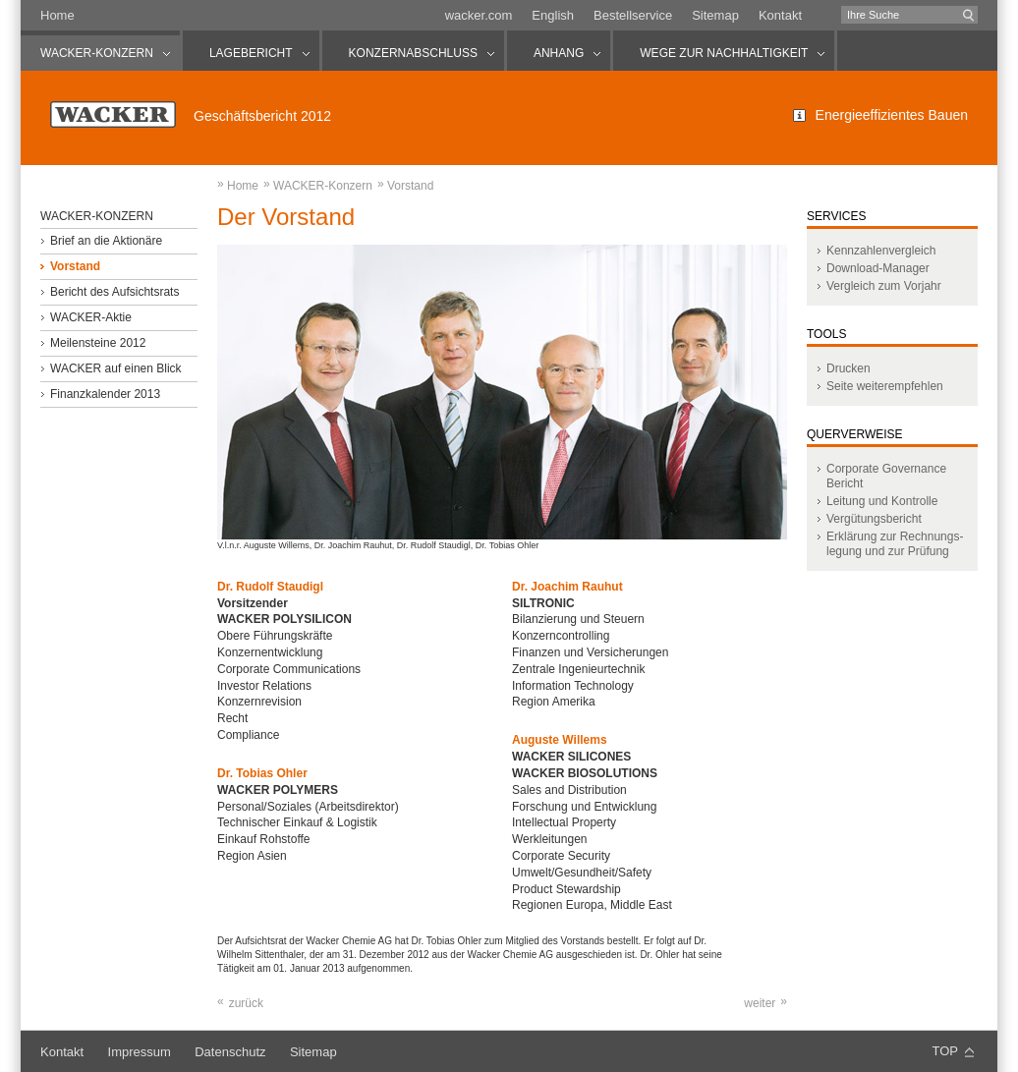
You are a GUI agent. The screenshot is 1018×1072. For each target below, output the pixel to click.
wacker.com (479, 15)
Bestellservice (633, 15)
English (553, 15)
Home (57, 15)
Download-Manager (878, 268)
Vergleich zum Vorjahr (883, 286)
